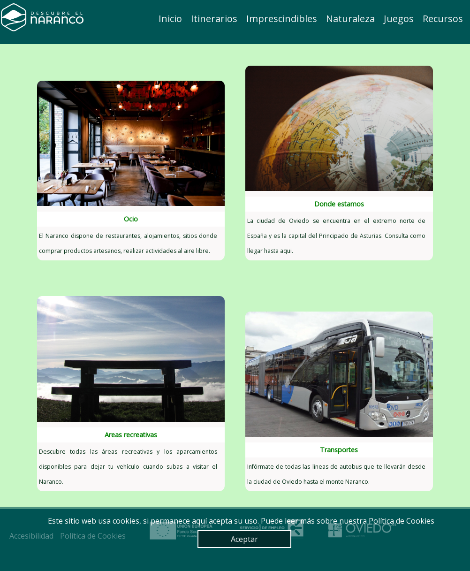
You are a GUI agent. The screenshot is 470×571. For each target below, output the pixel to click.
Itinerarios (214, 18)
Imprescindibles (281, 18)
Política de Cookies (401, 521)
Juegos (399, 18)
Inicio (170, 18)
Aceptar (244, 539)
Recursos (443, 18)
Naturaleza (350, 18)
